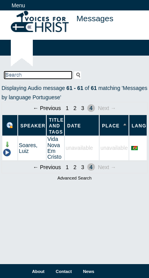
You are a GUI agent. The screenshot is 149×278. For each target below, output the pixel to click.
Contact (64, 271)
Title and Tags (56, 126)
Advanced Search (74, 178)
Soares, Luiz (28, 148)
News (88, 271)
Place (111, 126)
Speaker (33, 126)
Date (74, 126)
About (38, 271)
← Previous (47, 108)
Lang (139, 126)
